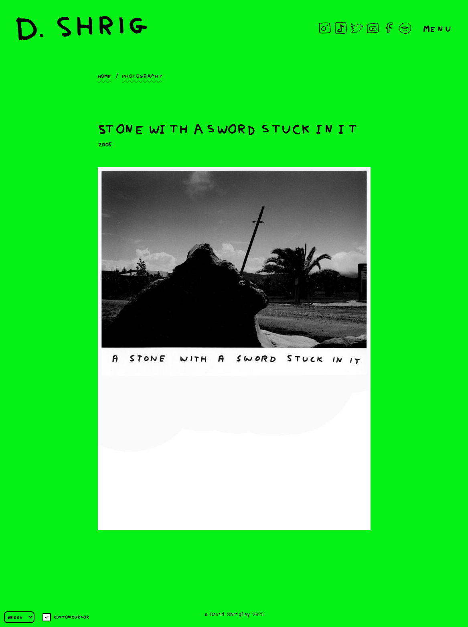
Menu (437, 27)
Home (105, 75)
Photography (142, 75)
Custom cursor (66, 617)
